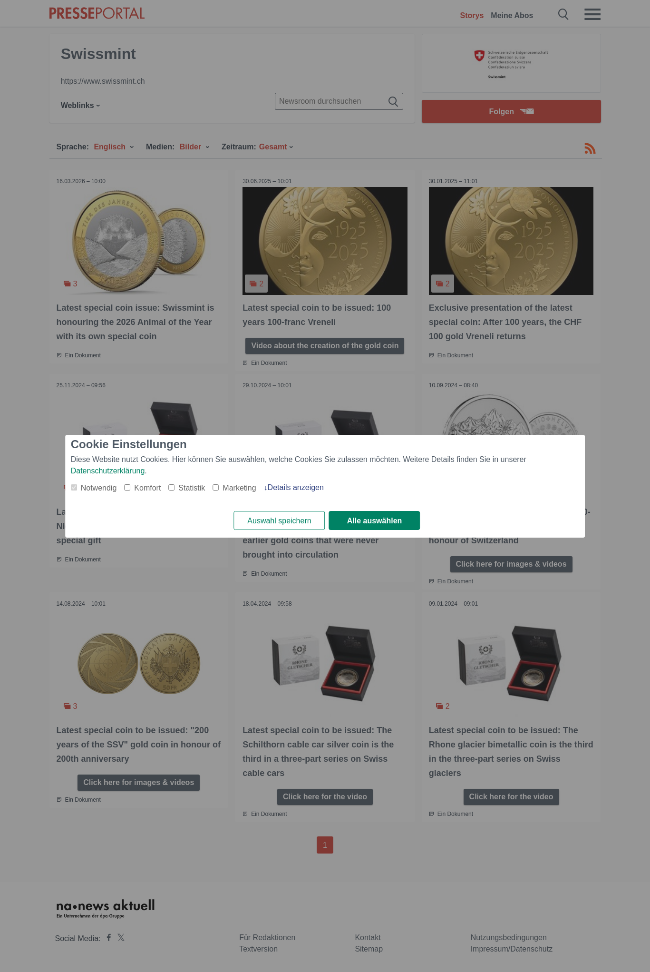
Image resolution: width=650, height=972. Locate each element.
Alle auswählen (374, 521)
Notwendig (99, 488)
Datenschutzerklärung (108, 471)
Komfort (147, 488)
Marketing (239, 488)
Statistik (191, 488)
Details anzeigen (296, 487)
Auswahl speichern (279, 521)
